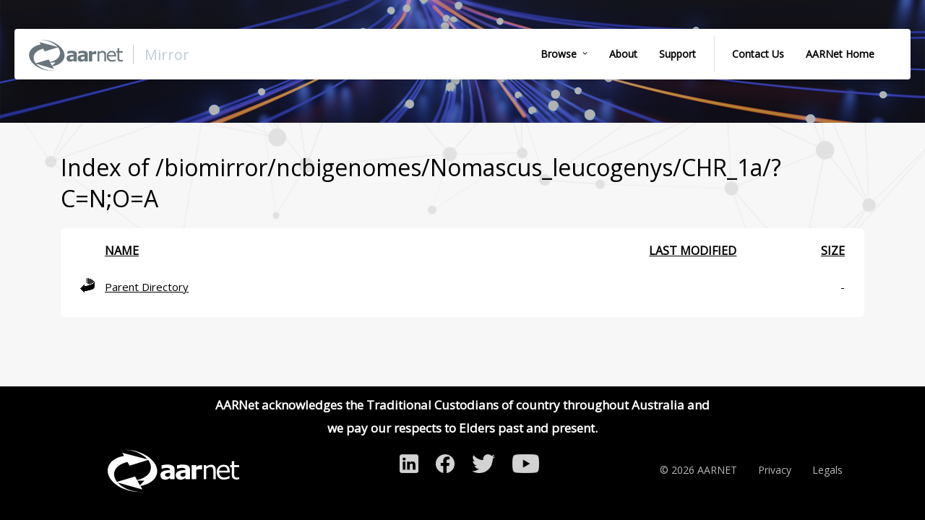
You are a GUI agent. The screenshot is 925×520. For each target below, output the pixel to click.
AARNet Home (840, 54)
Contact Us (758, 54)
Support (677, 54)
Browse (559, 54)
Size (833, 251)
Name (122, 251)
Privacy (774, 470)
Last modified (692, 251)
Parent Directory (147, 287)
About (623, 54)
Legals (827, 470)
